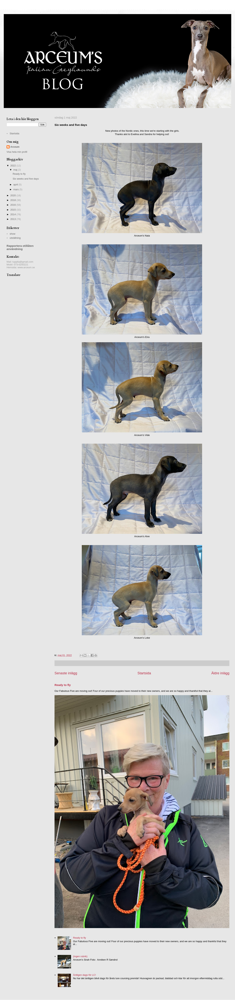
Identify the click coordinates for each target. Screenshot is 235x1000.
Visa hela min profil (17, 151)
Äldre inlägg (220, 673)
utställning (15, 237)
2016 (13, 204)
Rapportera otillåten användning (20, 247)
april (16, 184)
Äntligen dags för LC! (84, 975)
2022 (13, 165)
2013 (13, 219)
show (12, 233)
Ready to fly (63, 685)
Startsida (144, 673)
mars (16, 189)
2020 (13, 195)
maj (15, 169)
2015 (13, 209)
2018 (13, 200)
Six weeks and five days (26, 178)
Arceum (14, 146)
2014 (13, 214)
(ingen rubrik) (80, 956)
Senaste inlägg (66, 673)
